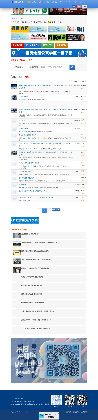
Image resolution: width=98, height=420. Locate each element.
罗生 (82, 171)
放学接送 (32, 22)
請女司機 (22, 120)
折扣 (80, 2)
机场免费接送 (23, 96)
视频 (60, 2)
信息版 (27, 2)
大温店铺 (54, 2)
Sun (82, 163)
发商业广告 (48, 45)
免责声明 (84, 412)
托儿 (18, 22)
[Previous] (40, 210)
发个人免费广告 (32, 45)
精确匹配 (35, 67)
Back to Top (55, 209)
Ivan (82, 143)
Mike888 (84, 109)
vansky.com (26, 412)
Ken (82, 197)
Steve (83, 135)
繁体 (85, 6)
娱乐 (75, 2)
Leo (82, 184)
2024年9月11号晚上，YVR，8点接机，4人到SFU (36, 197)
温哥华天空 (16, 2)
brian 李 (83, 177)
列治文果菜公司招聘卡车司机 (29, 163)
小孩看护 (25, 22)
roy (82, 152)
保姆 (45, 22)
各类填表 (60, 22)
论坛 (70, 2)
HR (82, 128)
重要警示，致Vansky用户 (21, 60)
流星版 (34, 2)
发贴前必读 (17, 45)
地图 (27, 77)
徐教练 (83, 85)
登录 (74, 6)
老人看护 (39, 22)
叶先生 (83, 96)
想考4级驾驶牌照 (25, 171)
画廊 (20, 77)
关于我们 (68, 412)
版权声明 (76, 412)
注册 (79, 6)
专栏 (65, 2)
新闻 (47, 2)
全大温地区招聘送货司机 (27, 135)
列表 (14, 77)
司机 (21, 19)
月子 (14, 22)
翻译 (53, 22)
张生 (82, 190)
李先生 (83, 120)
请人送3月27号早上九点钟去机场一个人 (33, 191)
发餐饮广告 (61, 45)
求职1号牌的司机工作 (26, 178)
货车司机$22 (23, 128)
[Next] (49, 210)
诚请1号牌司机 (24, 184)
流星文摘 (41, 2)
